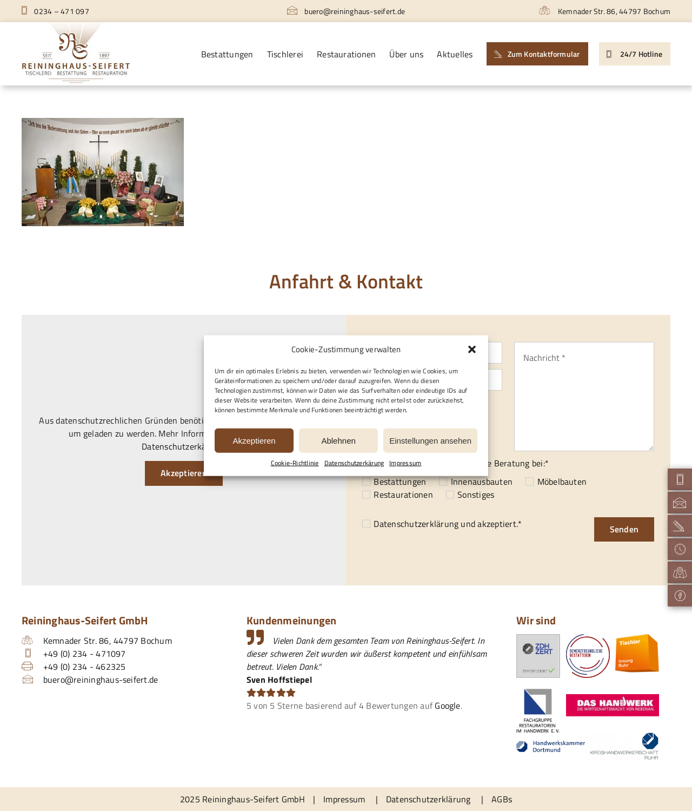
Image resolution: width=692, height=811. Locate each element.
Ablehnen (338, 440)
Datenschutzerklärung (416, 523)
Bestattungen (400, 481)
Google (447, 705)
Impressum (405, 463)
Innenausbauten (482, 481)
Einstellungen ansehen (430, 440)
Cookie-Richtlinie (295, 463)
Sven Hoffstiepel (279, 679)
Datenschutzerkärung (354, 463)
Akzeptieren (253, 440)
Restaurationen (403, 494)
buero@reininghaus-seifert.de (346, 11)
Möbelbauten (562, 481)
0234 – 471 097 (55, 11)
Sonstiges (475, 494)
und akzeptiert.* (448, 523)
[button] (472, 349)
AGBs (501, 799)
